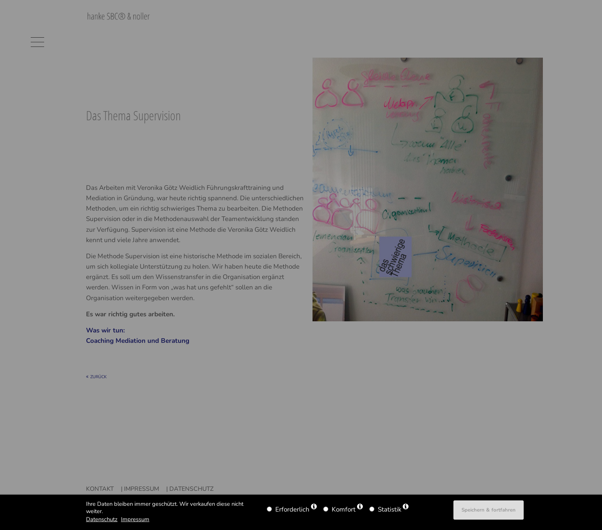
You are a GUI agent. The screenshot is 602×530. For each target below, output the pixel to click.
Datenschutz (101, 519)
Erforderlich (292, 509)
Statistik (389, 509)
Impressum (135, 519)
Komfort (344, 509)
